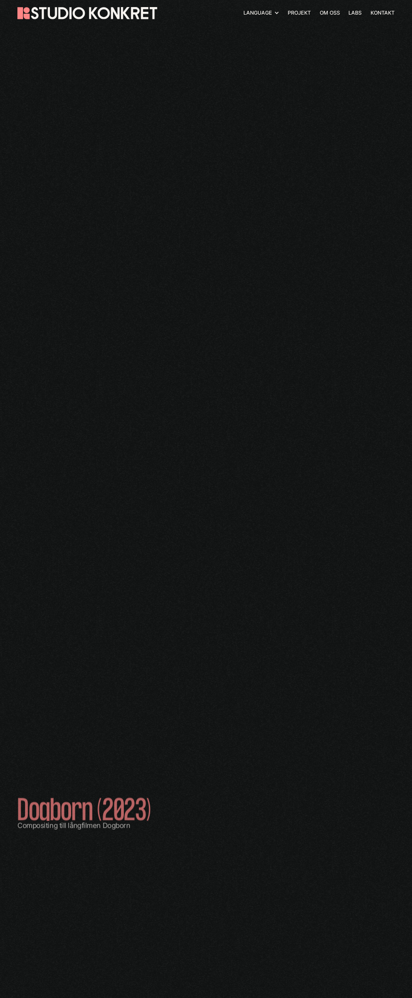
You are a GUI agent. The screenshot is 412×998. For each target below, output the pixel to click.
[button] (261, 13)
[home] (87, 13)
